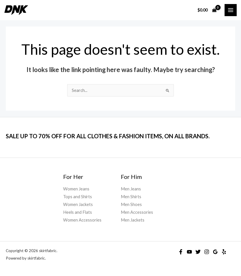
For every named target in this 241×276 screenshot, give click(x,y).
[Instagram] (206, 251)
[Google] (215, 251)
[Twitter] (198, 251)
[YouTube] (189, 251)
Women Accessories (82, 220)
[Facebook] (180, 251)
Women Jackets (78, 204)
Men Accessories (137, 212)
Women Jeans (76, 188)
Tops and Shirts (77, 196)
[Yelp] (224, 251)
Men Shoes (131, 204)
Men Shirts (131, 196)
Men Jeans (131, 188)
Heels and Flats (77, 212)
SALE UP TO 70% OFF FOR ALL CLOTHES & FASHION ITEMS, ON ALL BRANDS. (108, 136)
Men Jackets (132, 220)
